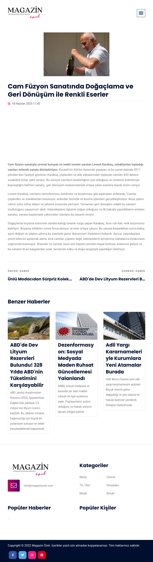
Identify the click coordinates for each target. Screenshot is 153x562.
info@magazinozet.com (38, 485)
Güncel (111, 477)
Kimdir (111, 493)
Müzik (83, 493)
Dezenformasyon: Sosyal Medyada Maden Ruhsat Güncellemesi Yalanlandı (76, 362)
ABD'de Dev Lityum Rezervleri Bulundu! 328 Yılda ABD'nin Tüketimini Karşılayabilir (112, 279)
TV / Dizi (84, 485)
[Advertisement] (76, 134)
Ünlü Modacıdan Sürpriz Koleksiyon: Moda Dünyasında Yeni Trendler (41, 279)
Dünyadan (113, 485)
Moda (83, 477)
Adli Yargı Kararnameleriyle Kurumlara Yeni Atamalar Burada (124, 358)
